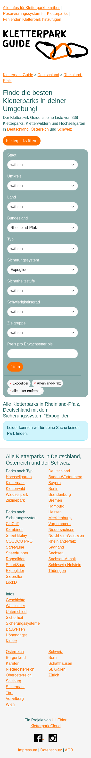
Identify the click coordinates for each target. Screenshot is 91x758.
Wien (10, 704)
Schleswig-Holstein (65, 565)
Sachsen (56, 553)
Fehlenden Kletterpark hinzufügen (32, 19)
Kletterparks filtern (21, 141)
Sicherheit (14, 617)
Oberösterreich (19, 675)
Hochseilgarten (19, 477)
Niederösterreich (20, 669)
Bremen (55, 500)
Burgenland (16, 657)
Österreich (40, 129)
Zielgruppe (16, 323)
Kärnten (12, 663)
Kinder (11, 641)
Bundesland (17, 218)
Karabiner (14, 530)
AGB (69, 750)
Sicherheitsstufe (21, 281)
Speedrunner (17, 553)
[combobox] (37, 165)
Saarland (56, 547)
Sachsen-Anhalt (62, 559)
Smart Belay (16, 535)
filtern (15, 367)
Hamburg (57, 506)
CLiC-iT (12, 524)
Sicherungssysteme (23, 623)
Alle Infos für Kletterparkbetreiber (31, 8)
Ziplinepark (15, 500)
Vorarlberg (15, 698)
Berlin (53, 489)
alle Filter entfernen (26, 391)
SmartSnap (15, 565)
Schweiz (64, 129)
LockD (11, 582)
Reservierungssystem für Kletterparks (35, 13)
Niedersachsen (61, 530)
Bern (53, 657)
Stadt (11, 155)
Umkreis (14, 176)
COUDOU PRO (19, 541)
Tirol (9, 693)
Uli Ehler (59, 720)
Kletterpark (15, 483)
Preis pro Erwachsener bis (30, 344)
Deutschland (48, 75)
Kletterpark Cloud (46, 726)
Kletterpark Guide (18, 75)
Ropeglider (15, 559)
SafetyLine (15, 547)
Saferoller (14, 576)
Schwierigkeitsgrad (23, 302)
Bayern (55, 483)
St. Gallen (57, 669)
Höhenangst (16, 635)
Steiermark (15, 687)
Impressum (27, 750)
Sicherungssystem (23, 260)
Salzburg (13, 681)
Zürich (54, 675)
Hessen (55, 512)
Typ (10, 239)
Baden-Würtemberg (66, 477)
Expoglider (19, 383)
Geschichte (15, 600)
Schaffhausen (60, 663)
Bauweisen (15, 629)
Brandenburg (60, 494)
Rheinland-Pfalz (48, 383)
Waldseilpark (17, 494)
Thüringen (57, 571)
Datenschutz (51, 750)
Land (11, 197)
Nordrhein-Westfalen (66, 535)
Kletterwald (15, 489)
